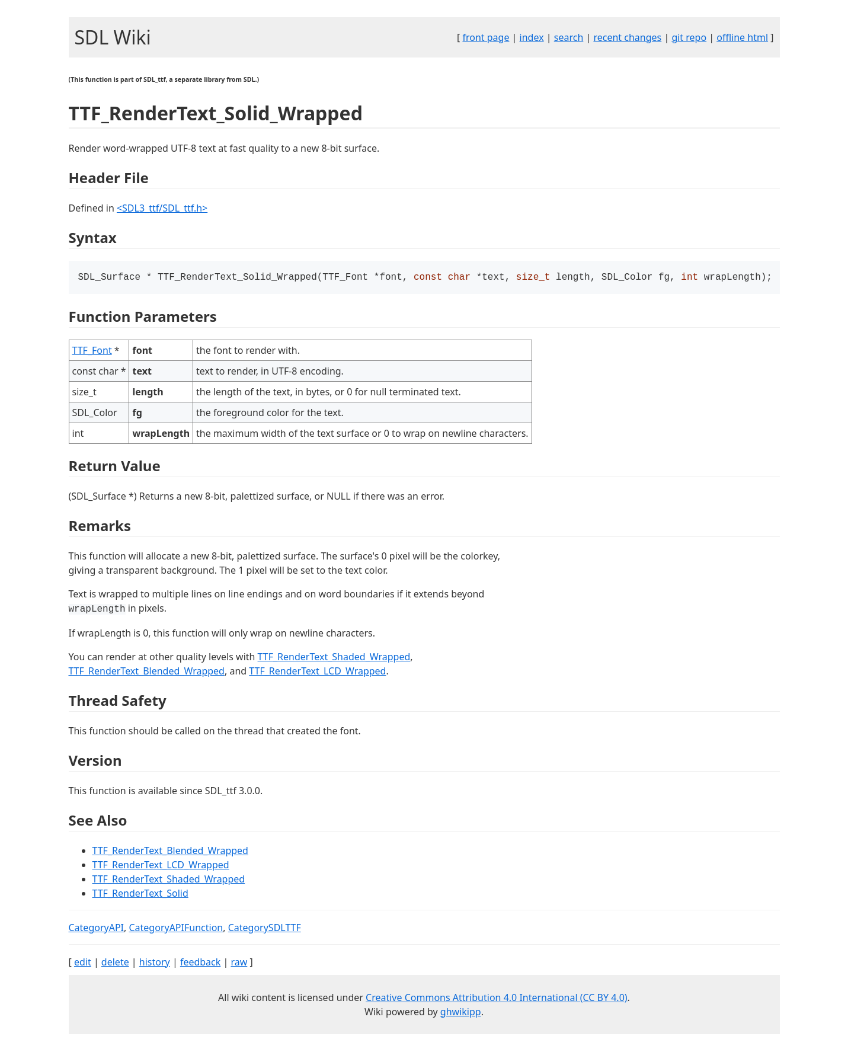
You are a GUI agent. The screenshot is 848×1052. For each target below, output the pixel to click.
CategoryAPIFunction (176, 928)
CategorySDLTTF (264, 928)
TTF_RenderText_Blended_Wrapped (147, 672)
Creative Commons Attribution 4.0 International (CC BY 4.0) (497, 998)
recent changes (627, 37)
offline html (742, 37)
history (154, 963)
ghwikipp (460, 1012)
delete (115, 963)
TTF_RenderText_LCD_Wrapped (317, 672)
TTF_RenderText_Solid (140, 894)
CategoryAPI (96, 928)
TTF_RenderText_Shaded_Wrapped (334, 657)
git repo (688, 37)
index (532, 37)
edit (82, 963)
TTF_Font (92, 351)
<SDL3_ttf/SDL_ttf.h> (162, 208)
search (569, 37)
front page (485, 37)
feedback (200, 963)
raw (239, 963)
